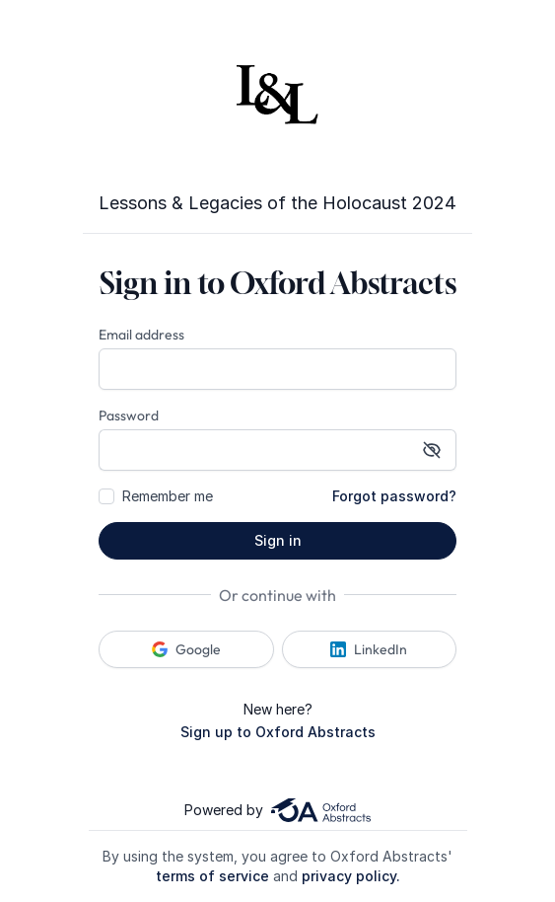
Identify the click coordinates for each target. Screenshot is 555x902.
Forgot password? (394, 496)
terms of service (212, 875)
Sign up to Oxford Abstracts (278, 731)
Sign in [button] (278, 540)
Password (129, 415)
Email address (141, 334)
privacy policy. (351, 875)
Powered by (277, 810)
